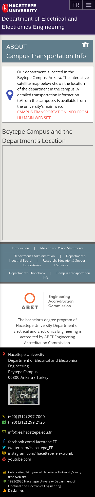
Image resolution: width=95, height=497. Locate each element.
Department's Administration (34, 256)
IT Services (60, 265)
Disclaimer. (16, 490)
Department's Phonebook (27, 273)
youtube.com (19, 459)
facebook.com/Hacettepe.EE (32, 441)
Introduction (21, 248)
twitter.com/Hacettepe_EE (30, 447)
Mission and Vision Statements (61, 248)
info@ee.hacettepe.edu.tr (30, 432)
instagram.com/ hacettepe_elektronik (40, 453)
